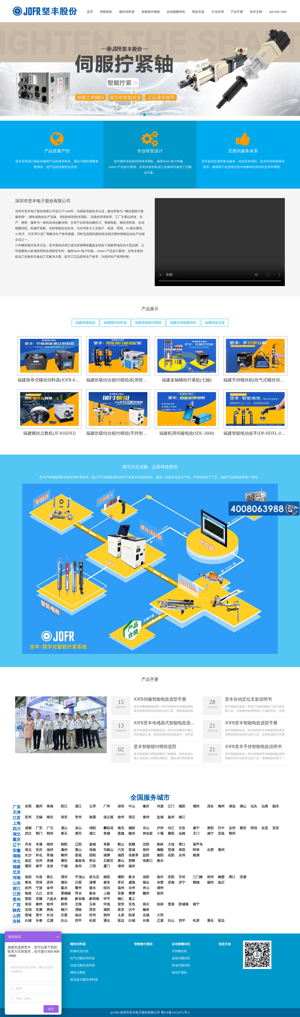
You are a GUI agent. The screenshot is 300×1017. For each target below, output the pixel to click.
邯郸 (131, 860)
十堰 (160, 833)
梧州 (64, 904)
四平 (78, 920)
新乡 (131, 877)
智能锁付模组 (150, 11)
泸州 (160, 828)
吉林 (17, 921)
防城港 (184, 904)
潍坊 (64, 882)
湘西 (121, 855)
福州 (131, 866)
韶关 (275, 806)
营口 (182, 844)
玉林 (92, 904)
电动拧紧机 (179, 972)
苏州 (28, 817)
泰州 (146, 817)
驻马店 (94, 877)
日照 (78, 882)
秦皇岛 (80, 860)
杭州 (28, 888)
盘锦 (92, 844)
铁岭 (160, 844)
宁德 (64, 866)
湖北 (17, 834)
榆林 (146, 909)
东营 (160, 882)
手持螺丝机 (179, 951)
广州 (106, 806)
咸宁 (210, 833)
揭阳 (182, 806)
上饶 (106, 893)
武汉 (28, 833)
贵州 (17, 899)
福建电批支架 (215, 322)
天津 (17, 812)
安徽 (17, 850)
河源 (160, 806)
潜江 (92, 833)
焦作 (160, 877)
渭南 (78, 909)
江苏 (17, 818)
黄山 (78, 850)
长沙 (28, 855)
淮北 (28, 850)
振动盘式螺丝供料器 (84, 979)
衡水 (160, 860)
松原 (92, 920)
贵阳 (28, 899)
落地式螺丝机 (181, 965)
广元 (50, 828)
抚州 (160, 893)
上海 (17, 823)
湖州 (160, 888)
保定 (28, 860)
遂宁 (196, 828)
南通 (92, 817)
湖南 (17, 856)
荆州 (50, 833)
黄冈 (78, 833)
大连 (171, 844)
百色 (131, 904)
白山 (64, 920)
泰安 (106, 882)
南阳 (106, 877)
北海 (78, 904)
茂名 (210, 806)
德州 (210, 882)
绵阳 (92, 828)
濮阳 (121, 877)
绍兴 (106, 888)
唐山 (121, 860)
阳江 (64, 806)
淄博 (92, 882)
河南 (17, 878)
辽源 (50, 920)
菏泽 (39, 882)
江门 (171, 806)
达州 (232, 828)
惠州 (39, 806)
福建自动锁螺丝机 (183, 322)
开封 (182, 877)
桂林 (160, 904)
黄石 (64, 833)
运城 (146, 915)
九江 (39, 893)
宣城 (131, 850)
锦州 (50, 844)
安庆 (39, 850)
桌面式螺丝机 (181, 958)
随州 (131, 833)
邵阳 (92, 855)
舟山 (146, 888)
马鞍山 (108, 850)
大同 (160, 915)
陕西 (17, 910)
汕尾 (264, 806)
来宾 (28, 904)
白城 (28, 920)
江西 (17, 894)
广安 (39, 828)
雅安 (243, 828)
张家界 (133, 855)
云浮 (92, 806)
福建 (17, 867)
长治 (50, 915)
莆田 (28, 866)
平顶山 (80, 877)
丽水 (92, 888)
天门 (196, 833)
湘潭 (106, 855)
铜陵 (160, 850)
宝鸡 (28, 909)
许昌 (39, 877)
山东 (17, 883)
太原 (121, 915)
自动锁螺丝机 (176, 11)
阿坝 (254, 828)
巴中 (221, 828)
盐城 (160, 817)
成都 (28, 828)
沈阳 (146, 844)
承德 (50, 860)
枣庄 (121, 882)
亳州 (221, 850)
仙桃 (182, 833)
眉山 (64, 828)
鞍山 (121, 844)
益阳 (146, 855)
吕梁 (64, 915)
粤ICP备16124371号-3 (175, 1012)
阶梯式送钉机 (79, 951)
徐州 (121, 817)
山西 (17, 916)
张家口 (148, 860)
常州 (78, 817)
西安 (92, 909)
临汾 (78, 915)
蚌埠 (196, 850)
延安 (121, 909)
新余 (92, 893)
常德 (50, 855)
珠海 (50, 806)
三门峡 (198, 877)
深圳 (121, 806)
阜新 (106, 844)
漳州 (121, 866)
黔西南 (94, 899)
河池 (106, 904)
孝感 (106, 833)
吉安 (50, 893)
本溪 (39, 844)
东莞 (28, 806)
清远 (232, 806)
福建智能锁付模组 (148, 322)
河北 (17, 861)
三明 (92, 866)
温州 (121, 888)
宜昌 (221, 833)
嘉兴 (64, 888)
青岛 (28, 882)
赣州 (146, 893)
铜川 (64, 909)
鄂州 (232, 833)
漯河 (64, 877)
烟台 (146, 882)
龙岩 (50, 866)
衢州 (78, 888)
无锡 (39, 817)
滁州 (64, 850)
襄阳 (171, 833)
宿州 (146, 850)
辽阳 (78, 844)
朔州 (106, 915)
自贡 (264, 828)
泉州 (78, 866)
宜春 (121, 893)
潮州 (196, 806)
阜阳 (182, 850)
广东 (17, 807)
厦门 (106, 866)
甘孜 (182, 828)
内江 (171, 828)
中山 (131, 806)
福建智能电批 (85, 322)
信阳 (146, 877)
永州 (182, 855)
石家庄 (108, 860)
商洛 (50, 909)
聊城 (196, 882)
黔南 (64, 899)
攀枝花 (108, 828)
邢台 (92, 860)
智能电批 (106, 11)
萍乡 (78, 893)
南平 (39, 866)
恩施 (121, 833)
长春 (39, 920)
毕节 (106, 899)
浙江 (17, 888)
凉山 (78, 828)
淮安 (64, 817)
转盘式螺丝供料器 (82, 965)
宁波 (39, 888)
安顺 (39, 899)
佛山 (243, 806)
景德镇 (66, 893)
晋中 (39, 915)
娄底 (78, 855)
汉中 (131, 909)
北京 (17, 872)
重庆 (17, 839)
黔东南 (80, 899)
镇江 (182, 817)
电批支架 (198, 11)
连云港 (108, 817)
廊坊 (64, 860)
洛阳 (28, 877)
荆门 (39, 833)
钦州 (50, 904)
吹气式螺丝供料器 (82, 958)
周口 (232, 877)
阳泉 (131, 915)
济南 (171, 882)
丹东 (28, 844)
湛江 (78, 806)
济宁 (182, 882)
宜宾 (275, 828)
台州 (131, 888)
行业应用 (218, 11)
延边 (121, 920)
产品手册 (237, 11)
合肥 (210, 850)
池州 (50, 850)
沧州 (39, 860)
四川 (17, 829)
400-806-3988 (278, 11)
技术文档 (256, 11)
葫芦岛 (198, 844)
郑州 (210, 877)
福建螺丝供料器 (115, 322)
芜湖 (171, 850)
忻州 (92, 915)
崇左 (146, 904)
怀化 (39, 855)
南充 (121, 828)
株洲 (196, 855)
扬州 (171, 817)
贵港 (171, 904)
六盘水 (52, 899)
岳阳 (171, 855)
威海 (131, 882)
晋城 (28, 915)
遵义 (131, 899)
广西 (17, 905)
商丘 (50, 877)
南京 (50, 817)
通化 (106, 920)
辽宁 (17, 845)
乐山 (146, 828)
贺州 (121, 904)
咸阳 (106, 909)
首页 (90, 11)
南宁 (196, 904)
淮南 (92, 850)
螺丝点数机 (78, 972)
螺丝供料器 (127, 11)
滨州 (50, 882)
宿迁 (131, 817)
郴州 (64, 855)
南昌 (28, 893)
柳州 (39, 904)
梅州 (221, 806)
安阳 (171, 877)
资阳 (210, 828)
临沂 (221, 882)
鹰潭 (131, 893)
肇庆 (146, 806)
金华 (50, 888)
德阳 (131, 828)
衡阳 (160, 855)
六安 (121, 850)
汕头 (254, 806)
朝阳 (64, 844)
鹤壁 (221, 877)
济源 (243, 877)
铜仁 (121, 899)
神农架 (148, 833)
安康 (39, 909)
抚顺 (131, 844)
